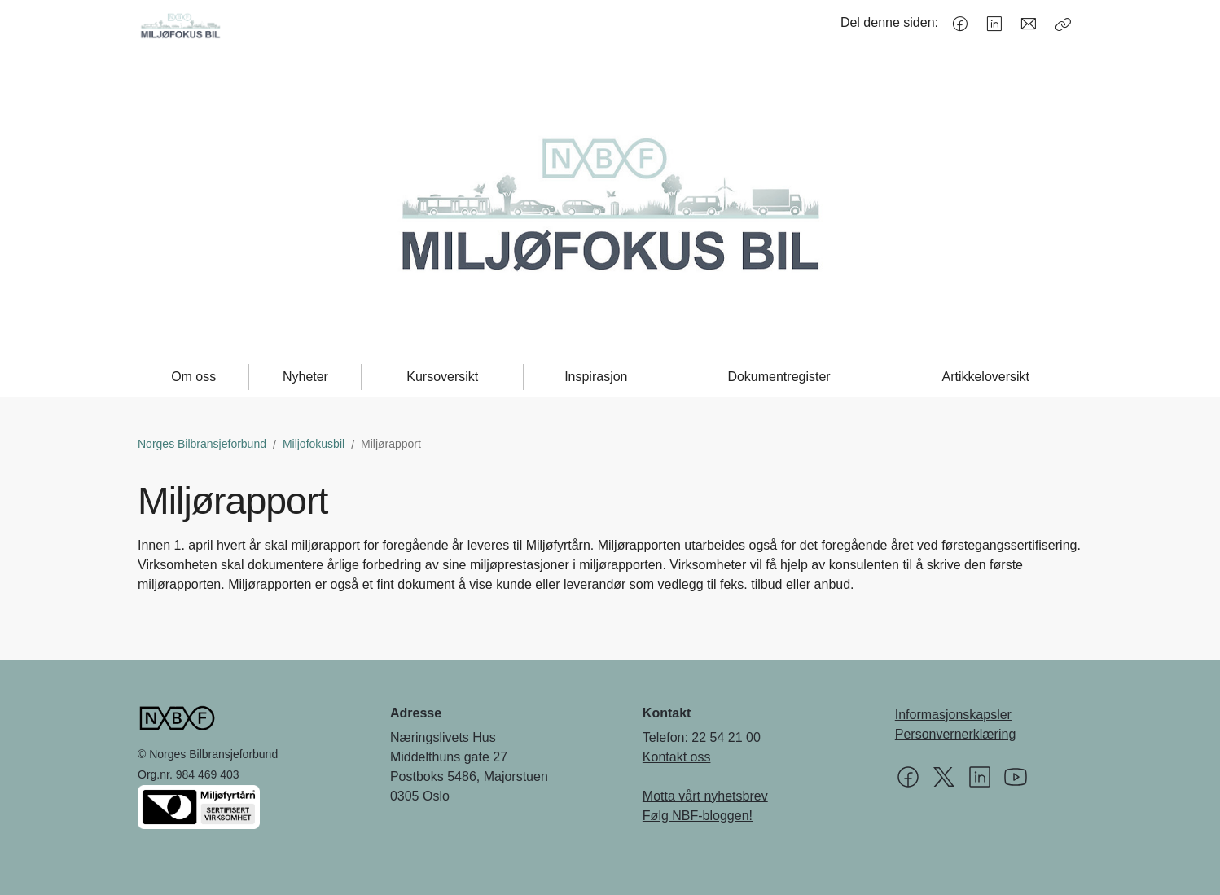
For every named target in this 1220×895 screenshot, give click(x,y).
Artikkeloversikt (985, 377)
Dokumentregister (778, 377)
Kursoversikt (442, 377)
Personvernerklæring (955, 734)
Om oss (193, 377)
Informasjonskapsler (953, 715)
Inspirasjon (595, 377)
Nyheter (305, 377)
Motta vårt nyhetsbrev (705, 796)
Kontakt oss (677, 757)
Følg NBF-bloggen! (698, 816)
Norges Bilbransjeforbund (202, 443)
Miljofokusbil (313, 443)
